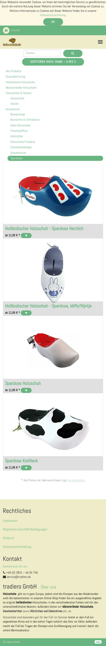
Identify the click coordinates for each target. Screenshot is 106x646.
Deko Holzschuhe (20, 125)
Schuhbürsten (18, 153)
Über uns (48, 587)
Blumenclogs (17, 114)
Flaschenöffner (19, 131)
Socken (14, 104)
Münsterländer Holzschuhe (21, 88)
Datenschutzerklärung (53, 15)
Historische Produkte (22, 142)
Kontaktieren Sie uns (15, 566)
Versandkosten (76, 480)
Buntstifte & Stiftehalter (25, 120)
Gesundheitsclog (15, 77)
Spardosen (16, 158)
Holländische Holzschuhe (20, 82)
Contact (11, 30)
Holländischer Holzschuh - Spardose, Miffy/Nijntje (48, 306)
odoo (98, 642)
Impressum (10, 520)
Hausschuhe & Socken (18, 93)
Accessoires (13, 109)
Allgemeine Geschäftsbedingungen (25, 529)
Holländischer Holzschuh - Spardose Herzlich (44, 228)
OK (53, 22)
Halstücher (16, 136)
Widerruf (8, 538)
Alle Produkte (13, 71)
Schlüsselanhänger (21, 147)
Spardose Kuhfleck (21, 461)
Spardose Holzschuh (23, 383)
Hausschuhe (17, 98)
